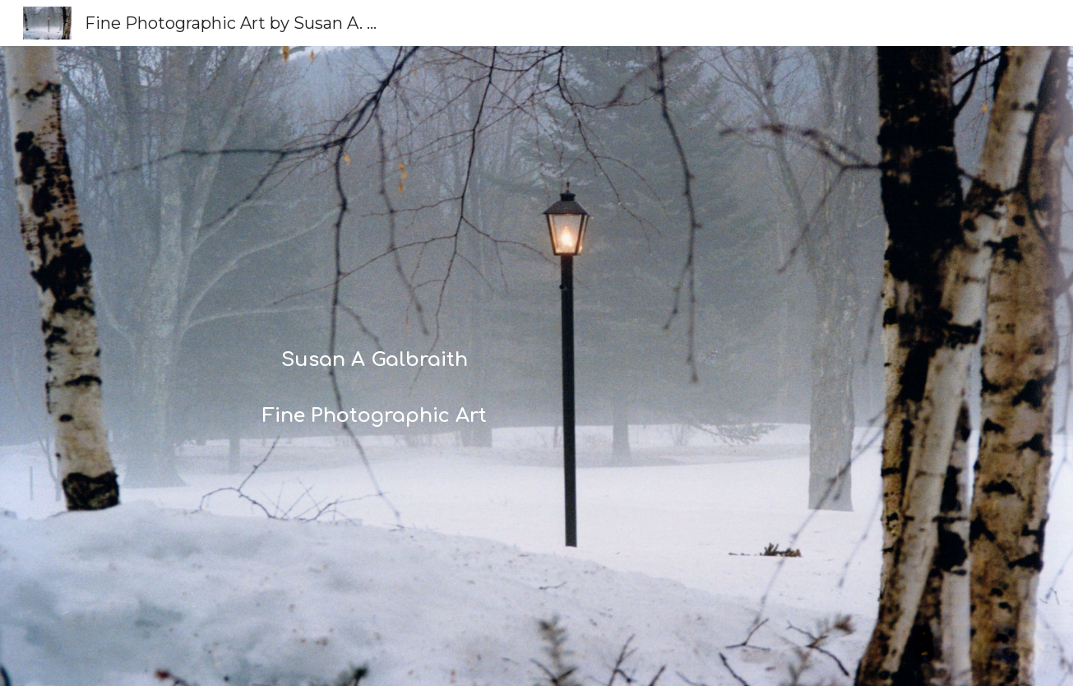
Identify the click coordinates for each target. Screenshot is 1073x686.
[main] (374, 365)
